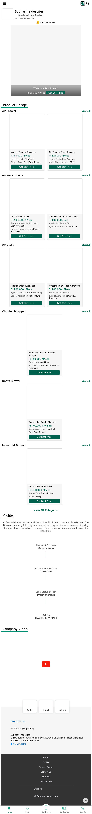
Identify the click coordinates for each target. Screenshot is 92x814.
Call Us (62, 707)
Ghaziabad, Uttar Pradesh (29, 15)
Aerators (8, 244)
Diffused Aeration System (63, 216)
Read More (46, 530)
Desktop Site (46, 781)
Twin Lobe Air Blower (40, 486)
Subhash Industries (29, 11)
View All (86, 111)
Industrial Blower (14, 445)
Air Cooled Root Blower (62, 152)
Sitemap (46, 776)
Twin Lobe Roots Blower (42, 422)
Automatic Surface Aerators (64, 285)
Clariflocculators (20, 216)
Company (15, 629)
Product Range (15, 105)
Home (46, 757)
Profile (8, 515)
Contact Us (46, 771)
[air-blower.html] (46, 60)
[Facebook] (46, 789)
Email (46, 707)
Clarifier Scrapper (14, 311)
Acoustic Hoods (12, 175)
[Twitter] (59, 789)
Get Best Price (26, 166)
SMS (30, 707)
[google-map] (49, 743)
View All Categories (46, 510)
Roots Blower (11, 381)
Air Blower (9, 111)
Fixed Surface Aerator (23, 285)
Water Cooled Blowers (23, 152)
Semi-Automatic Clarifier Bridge (42, 354)
